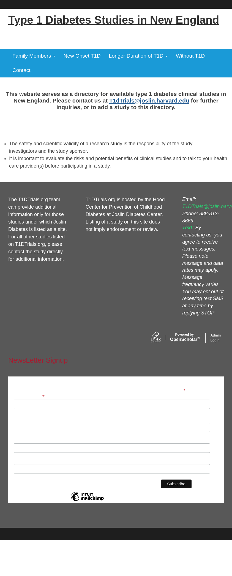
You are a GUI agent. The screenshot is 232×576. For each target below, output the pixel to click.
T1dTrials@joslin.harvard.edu (149, 100)
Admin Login (216, 337)
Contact (21, 70)
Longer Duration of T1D (138, 56)
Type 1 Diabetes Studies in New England (113, 20)
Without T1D (190, 56)
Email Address (30, 396)
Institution (24, 461)
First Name (24, 420)
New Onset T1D (82, 56)
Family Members (33, 56)
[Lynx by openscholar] (160, 338)
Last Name (24, 440)
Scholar (184, 337)
